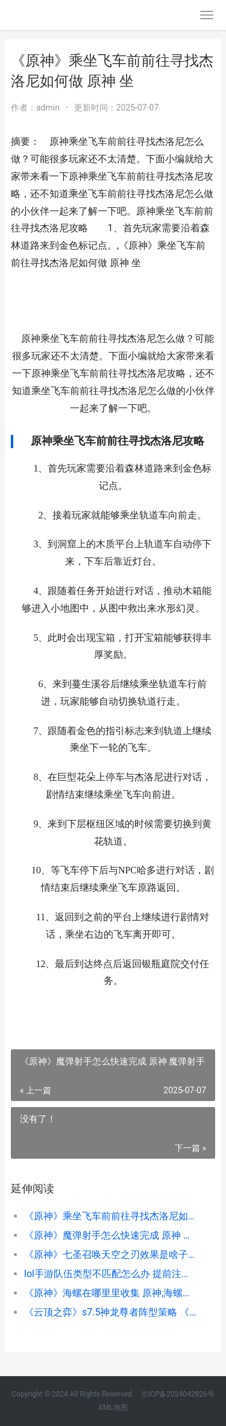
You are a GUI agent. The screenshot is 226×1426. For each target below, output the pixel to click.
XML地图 (112, 1407)
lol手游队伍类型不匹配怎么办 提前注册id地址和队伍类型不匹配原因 (110, 1273)
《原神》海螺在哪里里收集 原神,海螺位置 (110, 1293)
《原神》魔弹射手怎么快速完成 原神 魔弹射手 (110, 1235)
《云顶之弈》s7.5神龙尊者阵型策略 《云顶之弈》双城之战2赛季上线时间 (110, 1312)
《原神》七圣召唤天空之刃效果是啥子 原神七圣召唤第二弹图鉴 (110, 1254)
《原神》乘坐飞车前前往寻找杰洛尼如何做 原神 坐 (110, 1216)
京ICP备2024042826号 (177, 1394)
